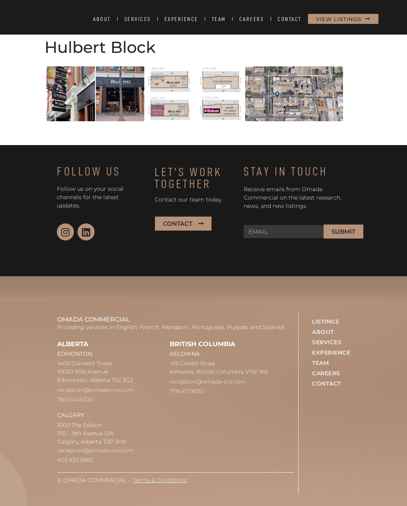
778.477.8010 (187, 391)
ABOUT (102, 19)
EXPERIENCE (181, 19)
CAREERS (251, 19)
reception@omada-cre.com (95, 390)
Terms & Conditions (160, 480)
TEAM (219, 19)
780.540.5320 (75, 399)
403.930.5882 (75, 459)
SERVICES (137, 19)
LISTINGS (325, 321)
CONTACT (289, 19)
